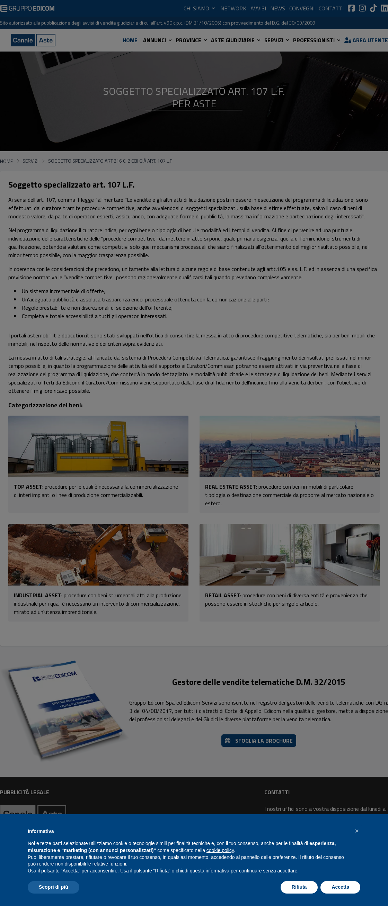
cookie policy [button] (220, 850)
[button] (356, 830)
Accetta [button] (340, 887)
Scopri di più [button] (53, 887)
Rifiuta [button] (299, 887)
